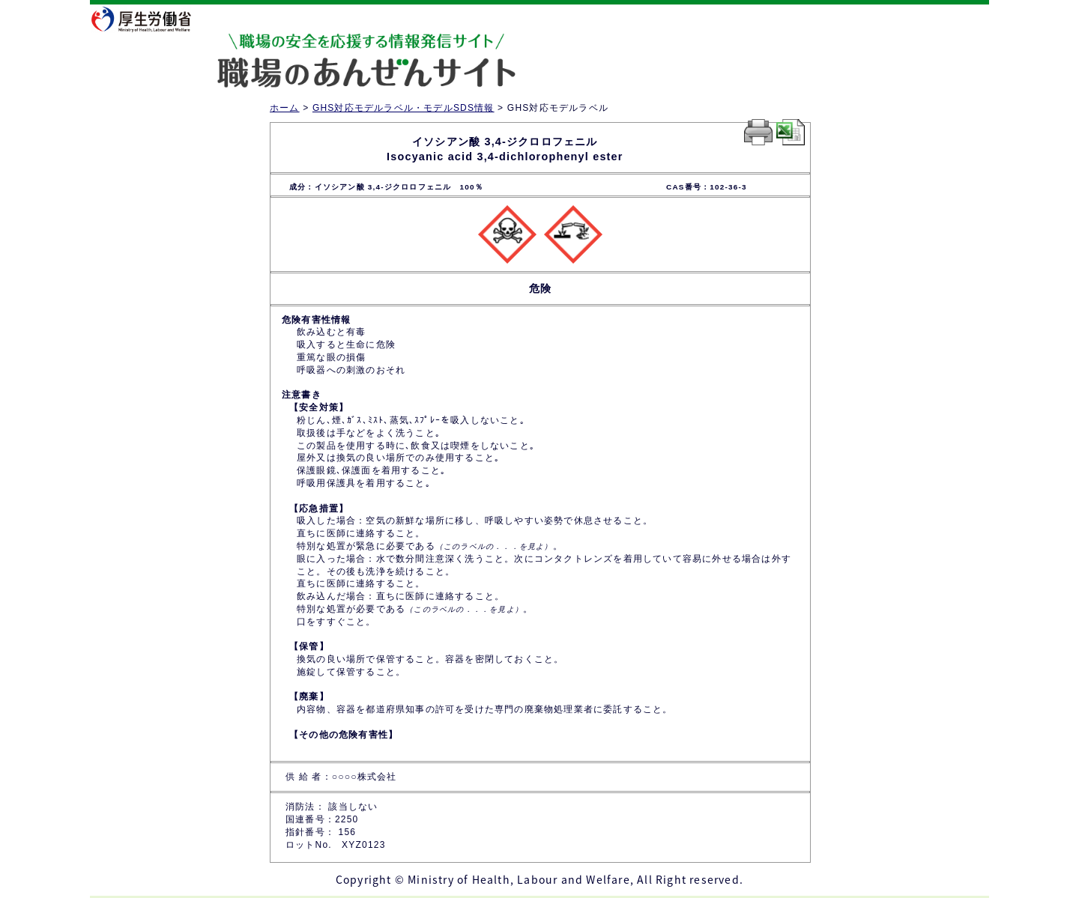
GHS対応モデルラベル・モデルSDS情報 (403, 108)
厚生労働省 (150, 18)
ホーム (285, 108)
